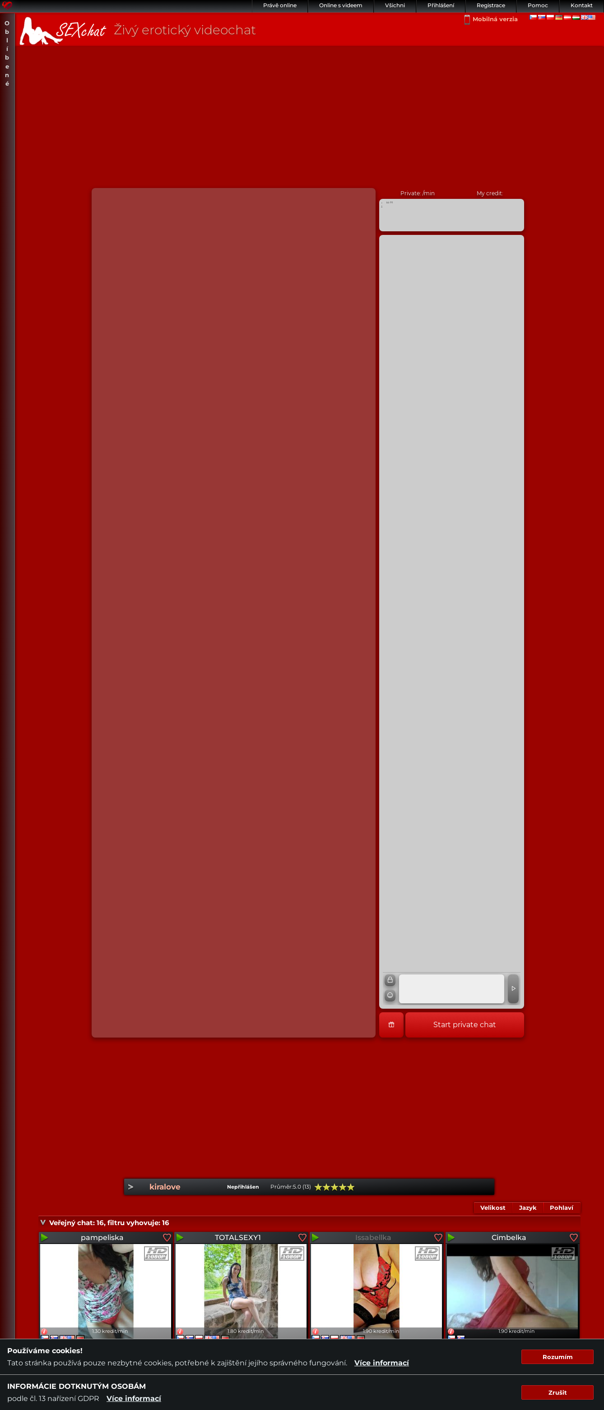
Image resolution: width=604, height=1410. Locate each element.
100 (350, 1187)
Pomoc (538, 5)
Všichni (395, 5)
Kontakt (582, 5)
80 (342, 1187)
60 (334, 1187)
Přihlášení (440, 5)
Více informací (381, 1363)
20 (318, 1187)
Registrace (491, 5)
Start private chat (464, 1024)
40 (326, 1187)
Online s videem (340, 5)
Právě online (280, 5)
